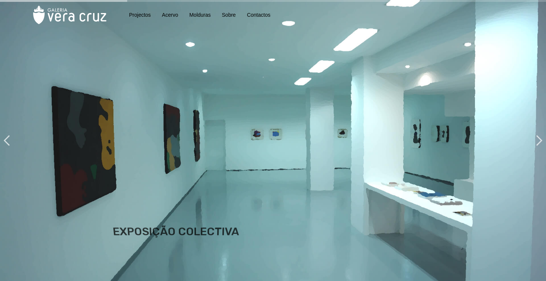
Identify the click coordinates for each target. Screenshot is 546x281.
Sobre (229, 15)
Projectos (140, 15)
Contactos (258, 15)
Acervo (170, 15)
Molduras (200, 15)
